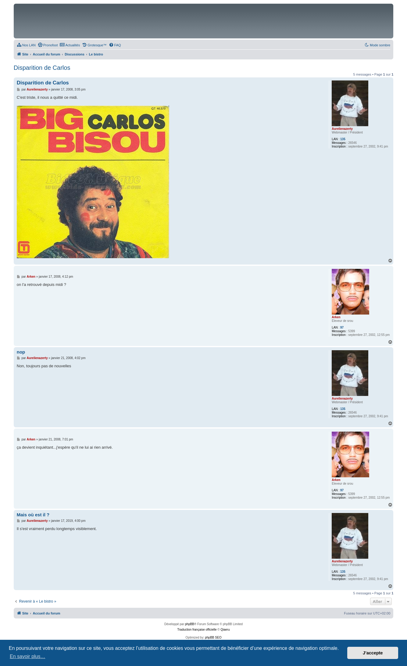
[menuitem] (26, 45)
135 (342, 139)
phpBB (189, 624)
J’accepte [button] (373, 652)
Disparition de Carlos (42, 67)
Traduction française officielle (197, 629)
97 (342, 327)
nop (21, 351)
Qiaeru (225, 629)
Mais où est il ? (33, 514)
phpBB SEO (213, 637)
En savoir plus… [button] (27, 656)
